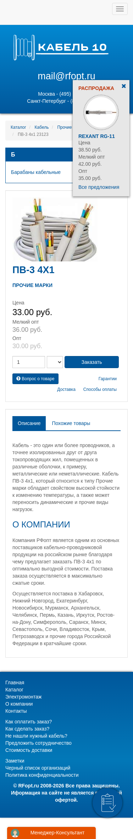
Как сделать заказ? (27, 729)
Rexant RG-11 (96, 136)
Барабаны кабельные (36, 172)
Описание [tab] (29, 423)
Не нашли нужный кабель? (36, 736)
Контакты (16, 711)
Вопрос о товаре (35, 378)
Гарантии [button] (108, 378)
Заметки (14, 761)
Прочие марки (71, 127)
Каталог (18, 127)
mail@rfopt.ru (66, 76)
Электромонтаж (23, 697)
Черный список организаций (37, 768)
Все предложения (98, 187)
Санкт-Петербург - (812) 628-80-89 (66, 101)
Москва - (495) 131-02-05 (66, 94)
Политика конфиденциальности (42, 775)
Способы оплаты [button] (100, 389)
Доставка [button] (66, 389)
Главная (14, 682)
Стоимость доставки (28, 750)
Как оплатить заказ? (28, 721)
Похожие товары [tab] (71, 423)
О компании (19, 704)
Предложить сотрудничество (38, 743)
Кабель (42, 127)
